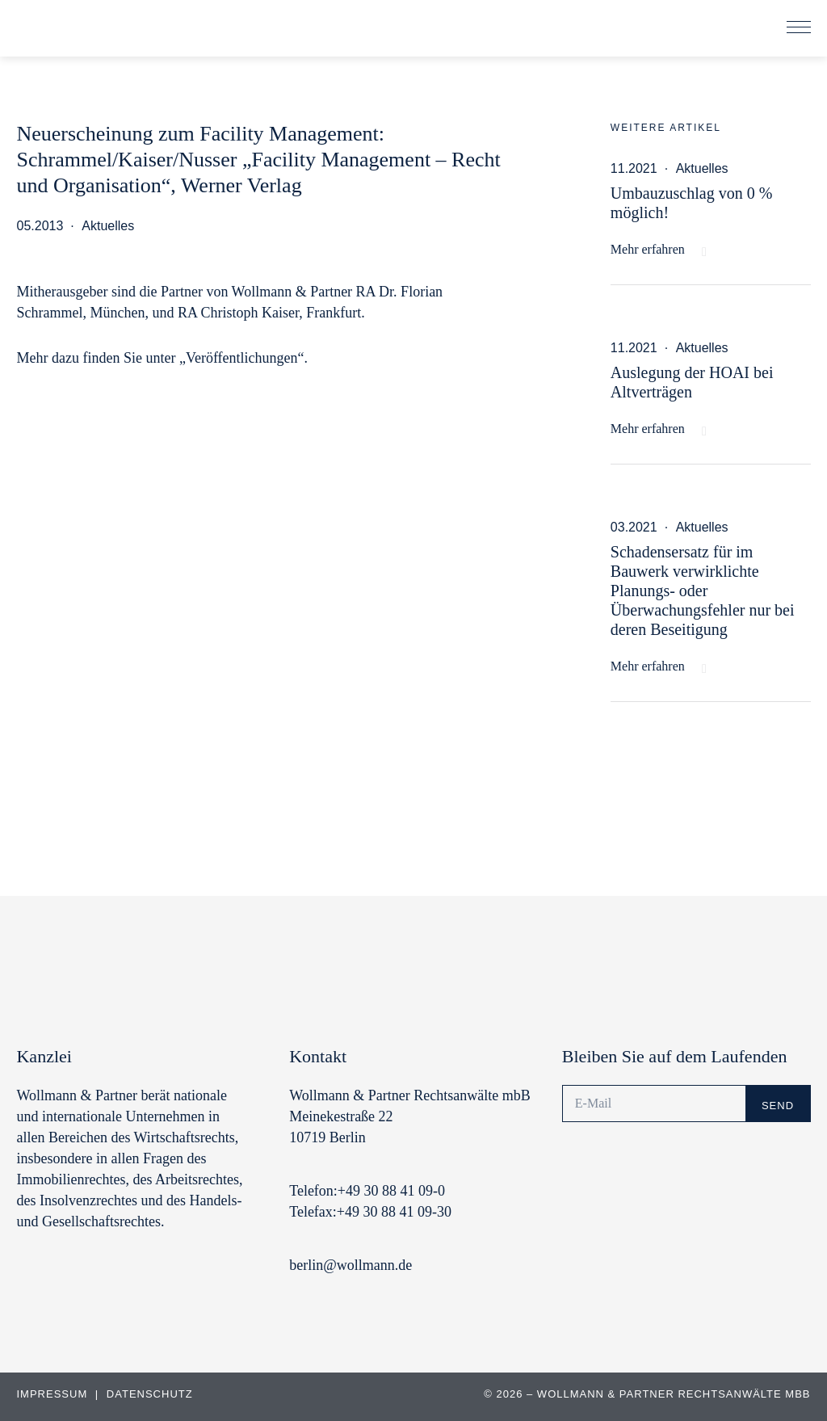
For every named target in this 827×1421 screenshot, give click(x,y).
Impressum (53, 1394)
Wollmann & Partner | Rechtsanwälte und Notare (125, 31)
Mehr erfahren (648, 249)
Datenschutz (150, 1394)
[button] (799, 28)
